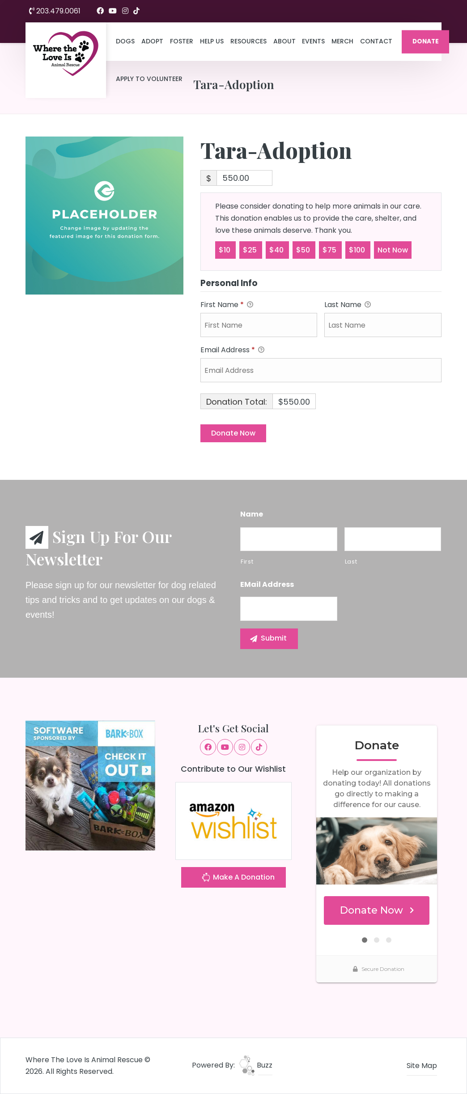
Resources (248, 41)
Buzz (255, 1065)
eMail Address (267, 585)
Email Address (232, 350)
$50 (304, 249)
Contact (376, 41)
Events (313, 41)
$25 (251, 249)
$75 (330, 249)
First (247, 561)
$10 (225, 249)
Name (251, 514)
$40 (277, 249)
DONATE (425, 41)
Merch (342, 41)
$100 (358, 249)
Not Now (393, 249)
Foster (181, 41)
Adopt (152, 41)
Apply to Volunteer (149, 78)
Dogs (125, 41)
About (284, 41)
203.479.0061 (55, 11)
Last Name (347, 305)
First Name (226, 305)
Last (351, 561)
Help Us (212, 41)
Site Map (422, 1065)
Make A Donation (238, 878)
